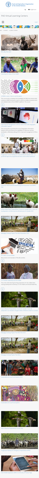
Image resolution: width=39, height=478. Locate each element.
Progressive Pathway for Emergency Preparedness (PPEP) (15, 450)
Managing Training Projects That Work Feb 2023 (13, 332)
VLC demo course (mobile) (7, 255)
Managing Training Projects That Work (10, 355)
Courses (5, 30)
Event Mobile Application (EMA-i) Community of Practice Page (16, 472)
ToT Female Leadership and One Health (11, 280)
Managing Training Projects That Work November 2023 (15, 233)
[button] (25, 9)
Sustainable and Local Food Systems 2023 (12, 377)
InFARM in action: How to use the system (11, 96)
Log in (36, 22)
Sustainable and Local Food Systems (10, 402)
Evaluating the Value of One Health (10, 74)
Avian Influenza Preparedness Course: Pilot (12, 428)
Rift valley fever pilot (6, 52)
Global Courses (13, 30)
